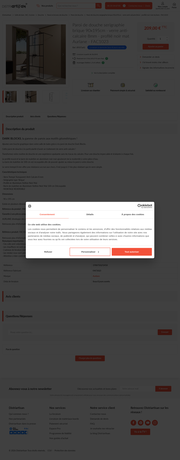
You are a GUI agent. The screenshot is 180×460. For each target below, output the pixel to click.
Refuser (48, 251)
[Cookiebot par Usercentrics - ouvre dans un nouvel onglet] (139, 206)
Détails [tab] (90, 214)
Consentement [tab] (47, 214)
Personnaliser (90, 251)
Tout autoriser (132, 251)
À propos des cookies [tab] (133, 214)
